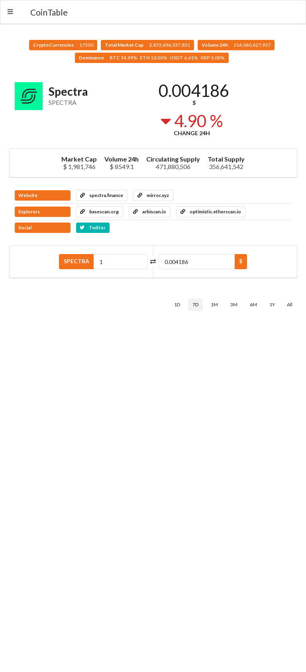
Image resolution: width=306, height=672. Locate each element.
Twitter (93, 228)
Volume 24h (236, 45)
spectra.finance (101, 195)
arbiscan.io (149, 212)
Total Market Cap (147, 45)
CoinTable (49, 12)
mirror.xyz (153, 195)
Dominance (152, 58)
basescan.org (99, 212)
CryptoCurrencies (63, 45)
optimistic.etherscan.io (210, 212)
